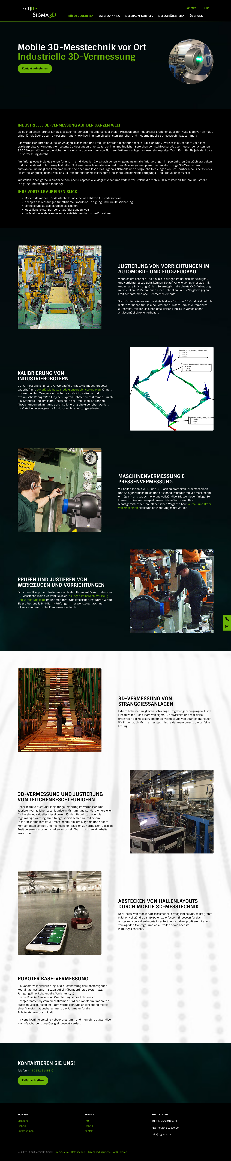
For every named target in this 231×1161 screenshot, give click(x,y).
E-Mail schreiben (33, 1080)
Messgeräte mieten (171, 16)
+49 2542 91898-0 (40, 1070)
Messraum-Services (139, 16)
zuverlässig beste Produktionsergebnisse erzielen (69, 389)
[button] (208, 16)
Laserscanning (109, 16)
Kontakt (191, 8)
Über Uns (196, 16)
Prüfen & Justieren (81, 16)
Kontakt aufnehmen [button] (35, 68)
